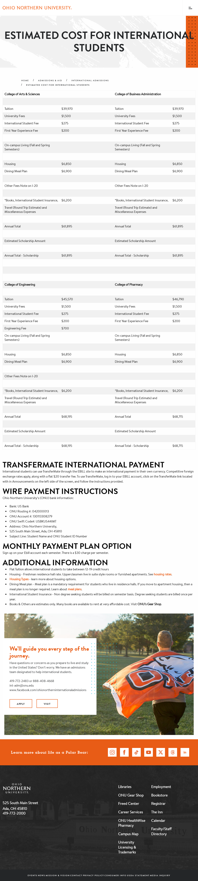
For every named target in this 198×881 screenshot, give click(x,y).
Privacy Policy (93, 875)
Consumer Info (115, 875)
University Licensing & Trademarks (127, 847)
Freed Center (128, 803)
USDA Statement (138, 875)
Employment (161, 786)
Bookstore (159, 795)
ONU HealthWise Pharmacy (131, 823)
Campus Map (128, 833)
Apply (21, 704)
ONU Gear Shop (131, 795)
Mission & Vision (58, 875)
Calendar (158, 820)
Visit (47, 704)
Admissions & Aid (50, 80)
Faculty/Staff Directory (161, 831)
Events (32, 875)
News (41, 875)
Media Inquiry (160, 875)
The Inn (157, 812)
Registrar (158, 803)
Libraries (124, 786)
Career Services (130, 812)
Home (25, 80)
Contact (76, 875)
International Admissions (90, 80)
